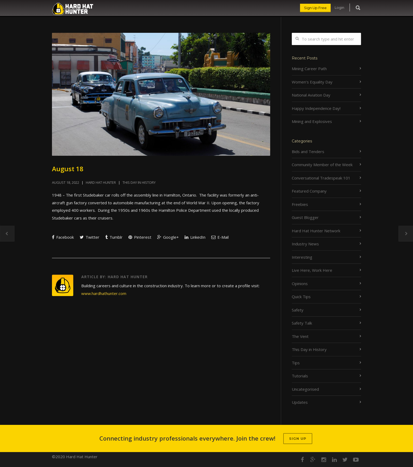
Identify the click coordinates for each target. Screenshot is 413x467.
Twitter (89, 237)
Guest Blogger (305, 217)
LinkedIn (195, 237)
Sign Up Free (315, 8)
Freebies (300, 204)
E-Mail (220, 237)
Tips (296, 362)
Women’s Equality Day (312, 82)
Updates (300, 402)
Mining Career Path (309, 68)
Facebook (63, 237)
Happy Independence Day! (316, 108)
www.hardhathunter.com (103, 293)
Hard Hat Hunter (101, 182)
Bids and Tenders (308, 151)
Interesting (302, 257)
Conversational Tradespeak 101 (321, 178)
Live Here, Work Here (312, 270)
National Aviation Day (311, 95)
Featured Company (309, 191)
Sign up (297, 438)
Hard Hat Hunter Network (316, 230)
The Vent (300, 336)
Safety (297, 310)
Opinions (300, 283)
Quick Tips (301, 296)
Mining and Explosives (312, 121)
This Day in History (139, 182)
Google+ (168, 237)
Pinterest (139, 237)
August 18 (67, 168)
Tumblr (114, 237)
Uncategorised (305, 389)
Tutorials (300, 375)
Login (339, 7)
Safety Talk (302, 323)
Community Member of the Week (322, 164)
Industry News (305, 243)
